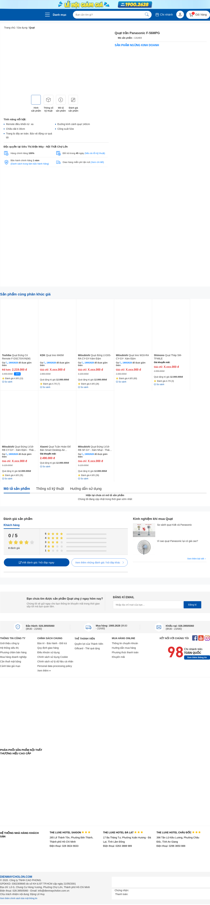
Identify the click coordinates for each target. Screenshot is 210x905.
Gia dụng (22, 27)
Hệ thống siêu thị (9, 647)
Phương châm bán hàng (13, 652)
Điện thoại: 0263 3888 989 (117, 846)
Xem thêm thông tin (197, 657)
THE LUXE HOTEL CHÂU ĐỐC (178, 832)
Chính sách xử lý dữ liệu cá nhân (55, 661)
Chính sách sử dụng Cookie (52, 657)
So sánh (45, 466)
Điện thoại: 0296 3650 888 (170, 846)
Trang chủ (9, 27)
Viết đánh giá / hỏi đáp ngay (36, 562)
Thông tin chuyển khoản (125, 643)
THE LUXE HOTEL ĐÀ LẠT (123, 832)
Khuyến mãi (118, 657)
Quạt (32, 27)
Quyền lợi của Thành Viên (89, 643)
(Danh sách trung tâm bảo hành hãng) (29, 163)
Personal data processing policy (54, 666)
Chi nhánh (164, 14)
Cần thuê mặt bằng (10, 661)
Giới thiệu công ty (9, 643)
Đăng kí (192, 604)
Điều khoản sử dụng (48, 652)
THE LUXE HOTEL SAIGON (70, 832)
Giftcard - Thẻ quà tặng (87, 648)
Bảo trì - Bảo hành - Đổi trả (52, 643)
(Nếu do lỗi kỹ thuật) (95, 153)
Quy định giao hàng (48, 647)
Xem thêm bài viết (197, 558)
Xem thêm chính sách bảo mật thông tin (18, 898)
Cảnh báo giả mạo (10, 666)
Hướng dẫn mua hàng (124, 647)
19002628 (13, 363)
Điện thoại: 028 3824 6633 (64, 846)
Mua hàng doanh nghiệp (13, 657)
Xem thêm (44, 670)
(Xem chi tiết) (97, 162)
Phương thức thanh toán (125, 652)
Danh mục (59, 14)
